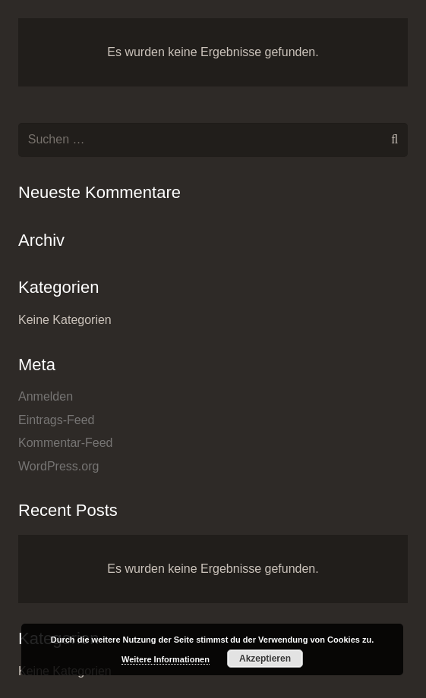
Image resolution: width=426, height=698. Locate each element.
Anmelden (45, 396)
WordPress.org (58, 466)
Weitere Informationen (165, 659)
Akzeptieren (265, 658)
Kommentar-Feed (65, 442)
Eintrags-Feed (56, 419)
